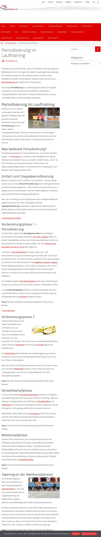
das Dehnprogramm (28, 281)
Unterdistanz (34, 413)
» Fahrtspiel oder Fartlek (11, 218)
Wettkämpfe (19, 369)
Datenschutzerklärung (89, 533)
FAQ (94, 2)
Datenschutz (78, 2)
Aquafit (47, 262)
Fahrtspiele (19, 344)
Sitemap (87, 2)
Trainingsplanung (10, 43)
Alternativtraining (8, 82)
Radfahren (39, 262)
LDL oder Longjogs (40, 237)
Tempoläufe (6, 405)
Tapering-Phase (8, 489)
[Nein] (98, 534)
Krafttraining (10, 353)
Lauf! (43, 2)
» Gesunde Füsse (8, 310)
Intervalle (40, 344)
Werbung (68, 2)
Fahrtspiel (23, 296)
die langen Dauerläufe (29, 394)
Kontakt (50, 2)
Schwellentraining (26, 459)
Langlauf (53, 262)
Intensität (15, 156)
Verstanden (75, 533)
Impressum (59, 2)
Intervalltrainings (44, 401)
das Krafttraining (19, 252)
